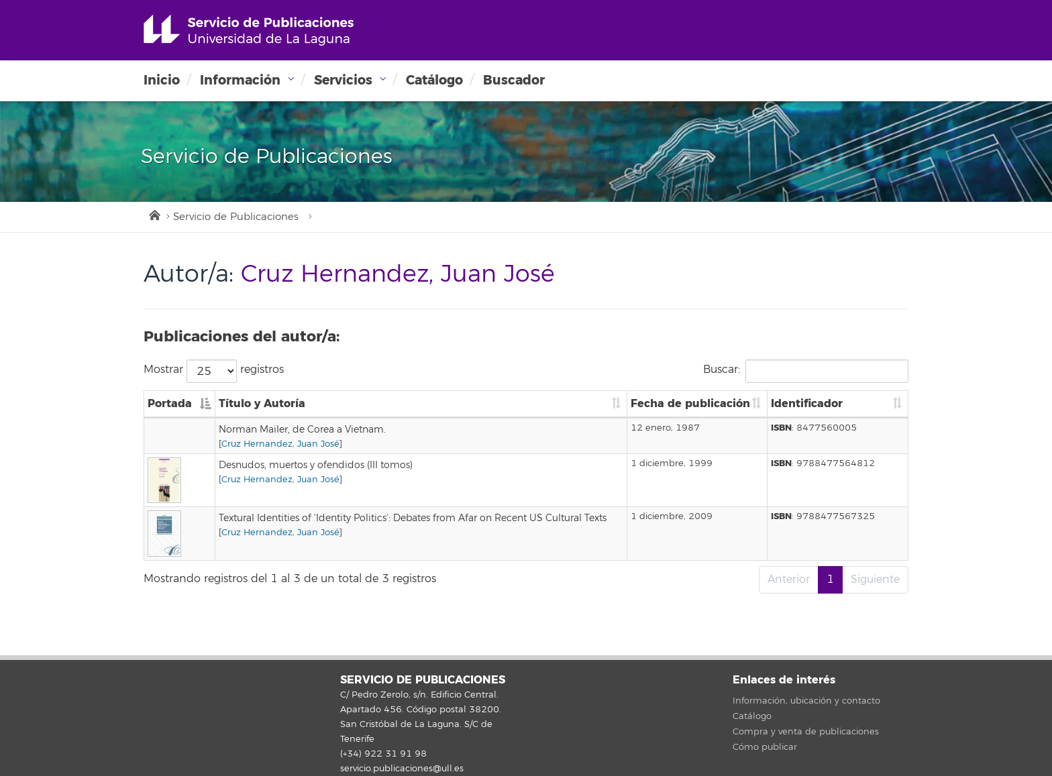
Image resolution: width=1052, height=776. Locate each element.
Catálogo (434, 80)
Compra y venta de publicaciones (806, 731)
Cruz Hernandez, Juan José (280, 444)
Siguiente (875, 579)
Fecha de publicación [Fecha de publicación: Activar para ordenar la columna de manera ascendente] (690, 403)
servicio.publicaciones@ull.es (402, 768)
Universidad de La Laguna (249, 30)
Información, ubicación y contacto (806, 701)
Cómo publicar (765, 747)
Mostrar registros (214, 371)
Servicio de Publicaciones (236, 217)
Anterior (789, 579)
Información (240, 80)
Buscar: (805, 371)
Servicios (343, 80)
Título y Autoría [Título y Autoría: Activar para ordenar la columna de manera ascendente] (262, 403)
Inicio (162, 80)
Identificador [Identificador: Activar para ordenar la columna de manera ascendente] (807, 403)
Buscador (514, 80)
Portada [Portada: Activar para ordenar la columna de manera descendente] (170, 403)
